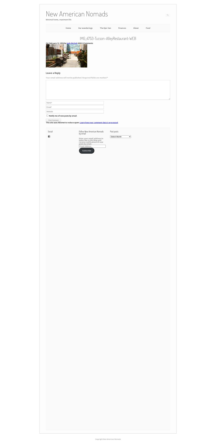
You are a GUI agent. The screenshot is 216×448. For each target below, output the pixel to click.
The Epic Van (105, 28)
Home (68, 28)
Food (148, 28)
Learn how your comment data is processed (99, 126)
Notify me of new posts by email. (63, 119)
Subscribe (86, 154)
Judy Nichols (72, 43)
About (136, 28)
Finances (122, 28)
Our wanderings (85, 28)
